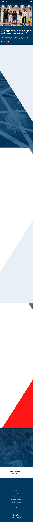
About (16, 481)
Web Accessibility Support (16, 493)
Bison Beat (16, 490)
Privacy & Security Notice (16, 495)
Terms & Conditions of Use (16, 496)
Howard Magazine (16, 487)
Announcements (16, 484)
